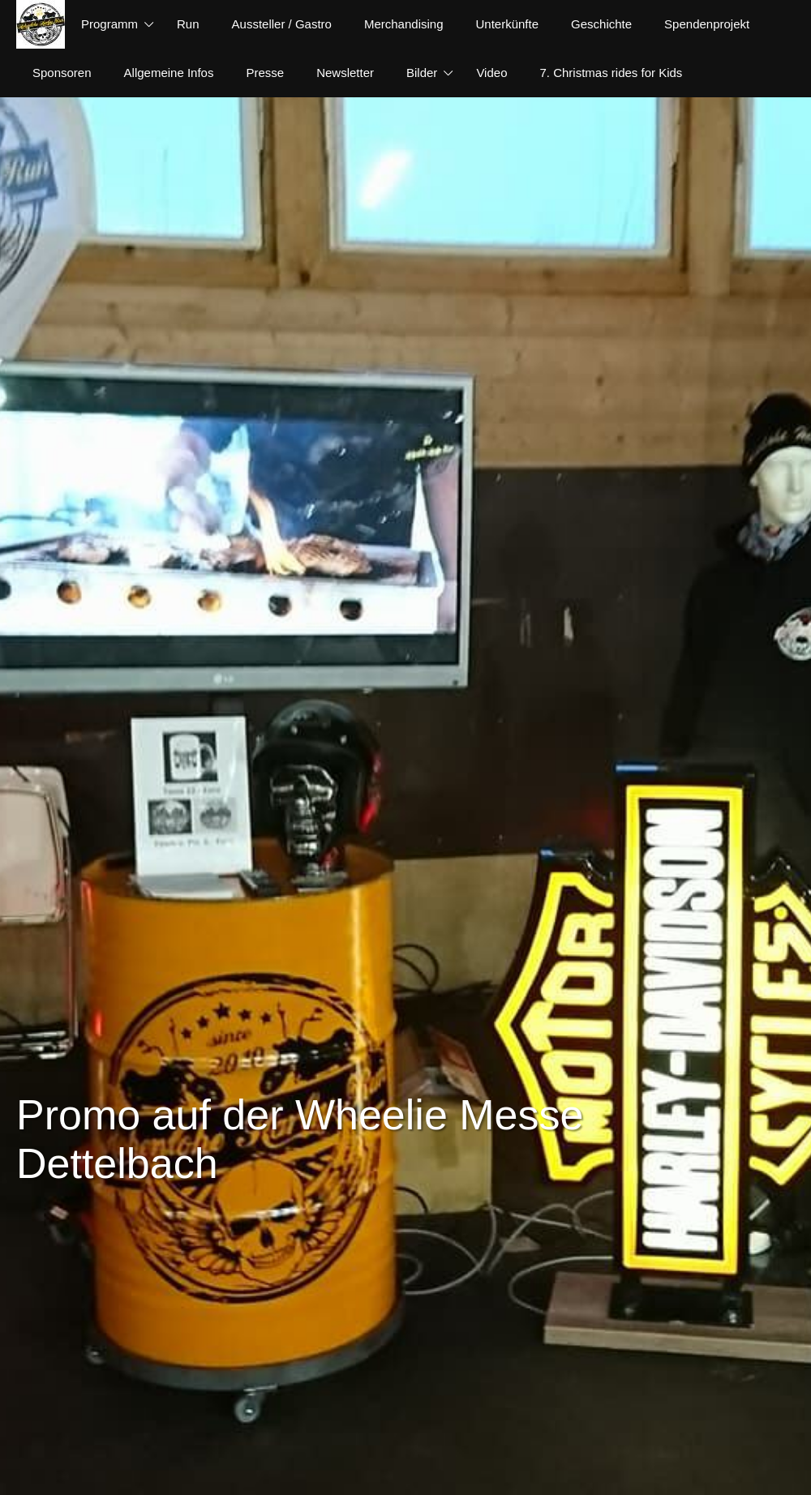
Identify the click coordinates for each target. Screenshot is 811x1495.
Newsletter (345, 72)
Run (188, 24)
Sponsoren (62, 72)
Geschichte (601, 24)
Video (491, 72)
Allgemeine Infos (169, 72)
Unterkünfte (507, 24)
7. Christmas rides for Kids (610, 72)
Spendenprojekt (706, 24)
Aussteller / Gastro (282, 24)
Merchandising (404, 24)
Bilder (421, 72)
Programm (109, 24)
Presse (265, 72)
